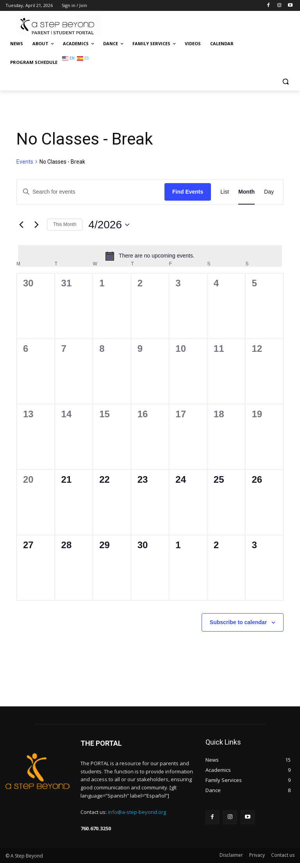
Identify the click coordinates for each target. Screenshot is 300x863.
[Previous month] (21, 224)
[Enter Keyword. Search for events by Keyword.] (90, 192)
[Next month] (36, 224)
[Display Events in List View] (224, 192)
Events (24, 162)
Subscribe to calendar (238, 622)
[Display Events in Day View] (269, 192)
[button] (285, 81)
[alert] (150, 256)
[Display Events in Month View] (246, 192)
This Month (64, 224)
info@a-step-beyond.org (137, 811)
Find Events (187, 192)
